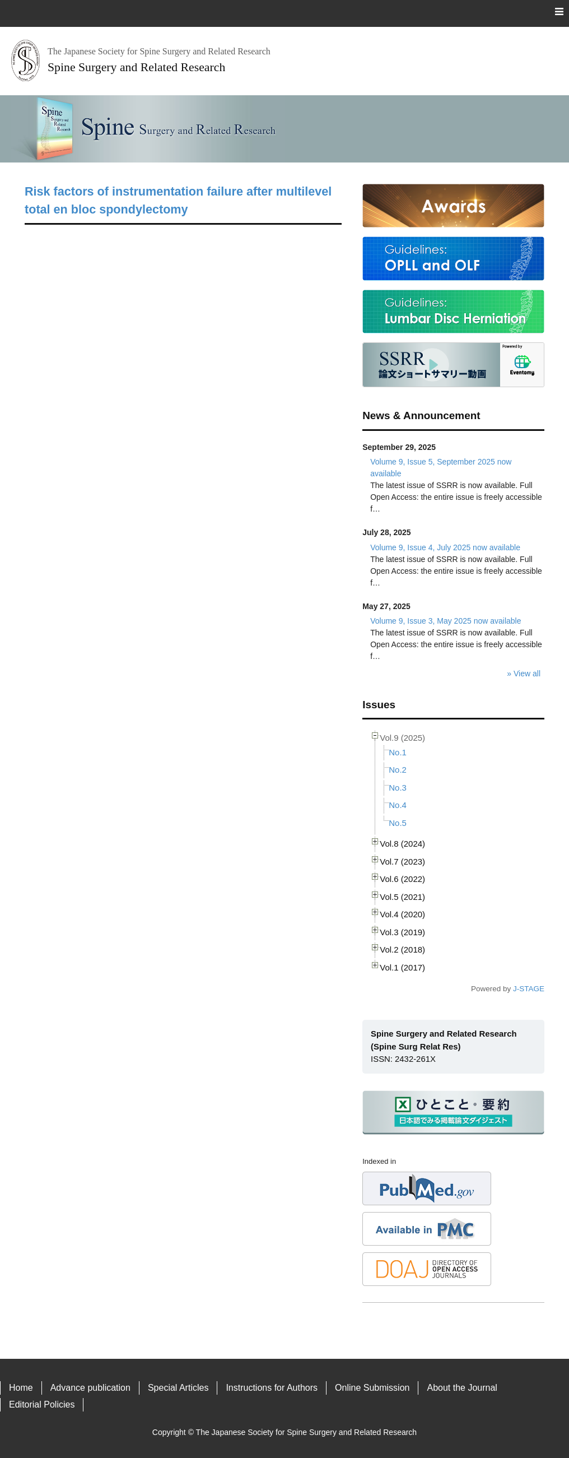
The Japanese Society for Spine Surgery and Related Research (306, 1432)
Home (21, 1387)
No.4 (398, 805)
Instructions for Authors (272, 1387)
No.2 (398, 769)
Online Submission (372, 1387)
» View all (523, 673)
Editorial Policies (41, 1404)
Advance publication (90, 1387)
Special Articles (178, 1387)
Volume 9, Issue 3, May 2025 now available (445, 620)
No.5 (398, 823)
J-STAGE (528, 989)
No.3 (398, 787)
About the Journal (462, 1387)
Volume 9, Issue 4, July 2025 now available (445, 547)
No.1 (398, 752)
